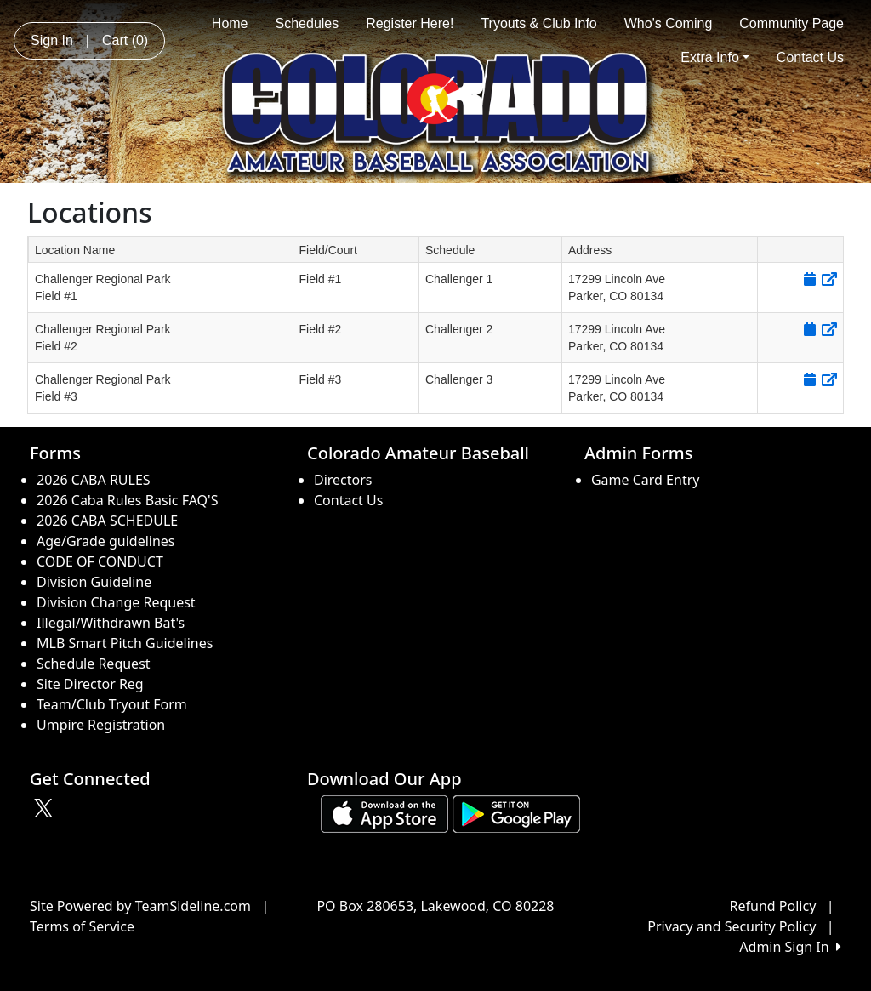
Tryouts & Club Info (538, 23)
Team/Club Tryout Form (112, 704)
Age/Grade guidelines (106, 541)
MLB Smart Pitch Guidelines (125, 643)
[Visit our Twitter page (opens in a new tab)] (45, 808)
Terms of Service (82, 926)
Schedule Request (94, 663)
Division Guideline (94, 581)
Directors (343, 479)
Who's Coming (668, 23)
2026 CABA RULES (94, 479)
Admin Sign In (790, 946)
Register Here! (409, 23)
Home (230, 23)
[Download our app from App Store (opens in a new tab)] (384, 813)
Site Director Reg (90, 684)
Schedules (307, 23)
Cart (125, 40)
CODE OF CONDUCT (100, 561)
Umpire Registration (101, 724)
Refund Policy (773, 906)
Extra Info (714, 57)
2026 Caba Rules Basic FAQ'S (127, 500)
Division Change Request (116, 602)
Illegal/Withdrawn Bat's (111, 622)
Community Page (791, 23)
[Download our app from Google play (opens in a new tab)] (516, 813)
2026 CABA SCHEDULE (107, 520)
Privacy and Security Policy (731, 926)
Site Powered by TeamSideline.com (140, 906)
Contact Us (810, 57)
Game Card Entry (645, 479)
